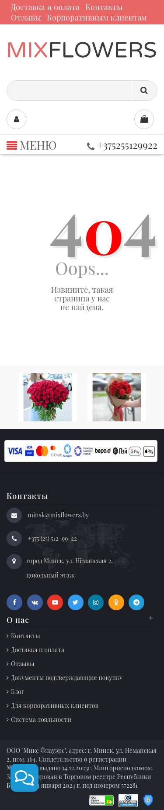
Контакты (104, 7)
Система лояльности (41, 719)
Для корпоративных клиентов (54, 705)
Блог (17, 691)
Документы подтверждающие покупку (66, 677)
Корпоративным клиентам (97, 17)
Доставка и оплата (45, 7)
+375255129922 (122, 144)
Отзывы (26, 17)
